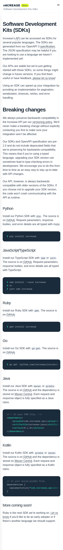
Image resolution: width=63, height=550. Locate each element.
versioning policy (42, 122)
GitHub (10, 220)
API (17, 38)
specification (47, 46)
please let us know (44, 78)
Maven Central (23, 394)
